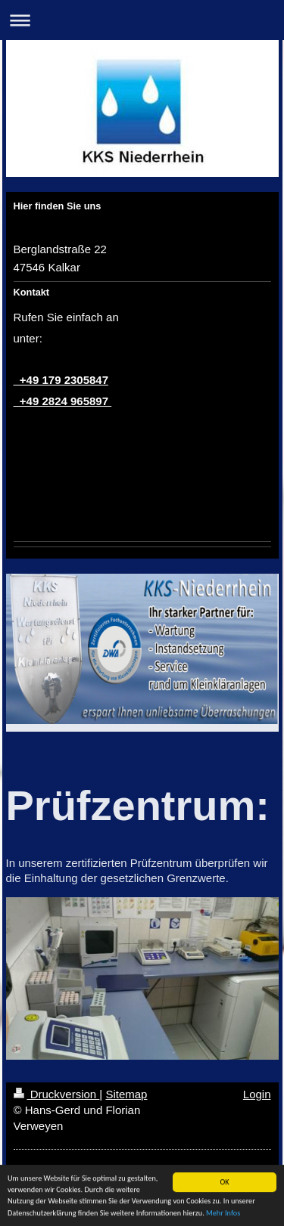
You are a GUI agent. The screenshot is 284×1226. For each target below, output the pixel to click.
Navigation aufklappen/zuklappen (142, 20)
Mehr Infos (223, 1214)
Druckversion (57, 1094)
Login (257, 1094)
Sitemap (126, 1094)
